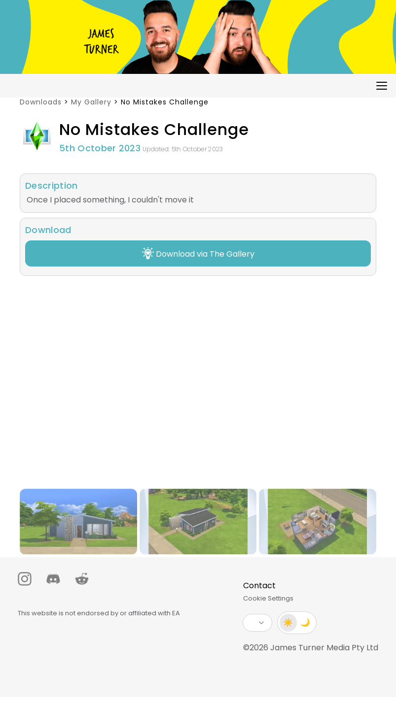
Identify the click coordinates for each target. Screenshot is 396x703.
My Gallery (91, 102)
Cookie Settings (264, 598)
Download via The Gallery (198, 253)
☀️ (284, 622)
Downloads (41, 102)
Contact (255, 585)
